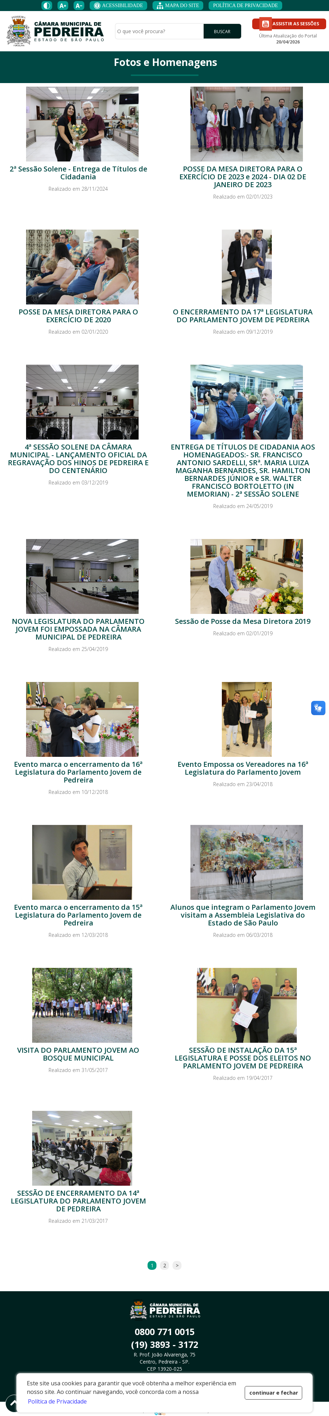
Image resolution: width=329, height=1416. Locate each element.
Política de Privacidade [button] (57, 1401)
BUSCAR (222, 32)
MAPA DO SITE (178, 5)
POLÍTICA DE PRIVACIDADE (245, 5)
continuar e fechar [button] (273, 1392)
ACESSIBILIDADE (118, 5)
